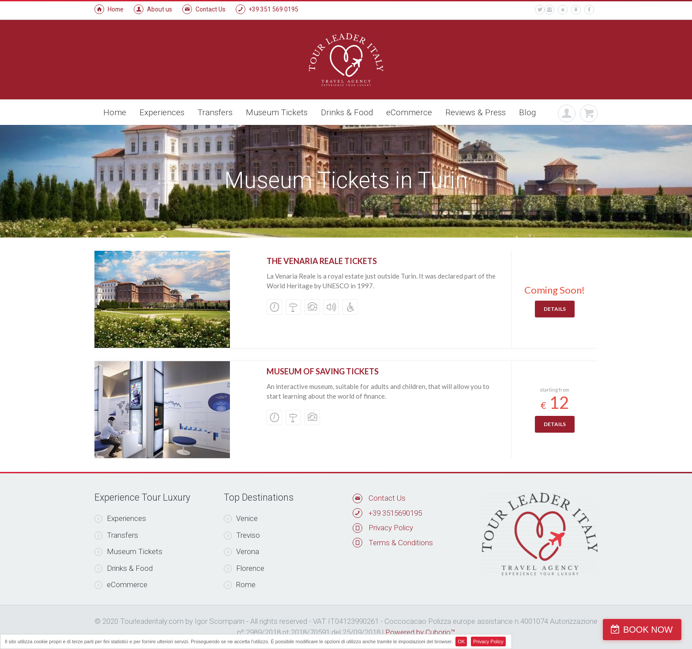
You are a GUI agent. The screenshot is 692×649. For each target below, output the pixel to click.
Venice (241, 518)
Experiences (161, 112)
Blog (527, 112)
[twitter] (540, 10)
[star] (563, 10)
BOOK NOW (649, 629)
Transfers (215, 112)
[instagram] (549, 10)
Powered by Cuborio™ (420, 632)
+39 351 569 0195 (267, 9)
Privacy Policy (391, 527)
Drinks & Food (347, 112)
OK (461, 641)
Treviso (242, 535)
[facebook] (589, 10)
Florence (244, 568)
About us (153, 9)
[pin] (576, 10)
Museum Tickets (277, 112)
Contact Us (204, 9)
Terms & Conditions (401, 542)
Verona (241, 551)
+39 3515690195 (395, 513)
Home (109, 9)
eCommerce (409, 112)
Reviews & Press (475, 112)
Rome (240, 584)
